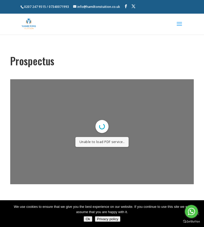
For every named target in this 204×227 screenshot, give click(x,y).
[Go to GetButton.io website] (191, 221)
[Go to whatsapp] (191, 211)
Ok (88, 219)
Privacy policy (107, 219)
